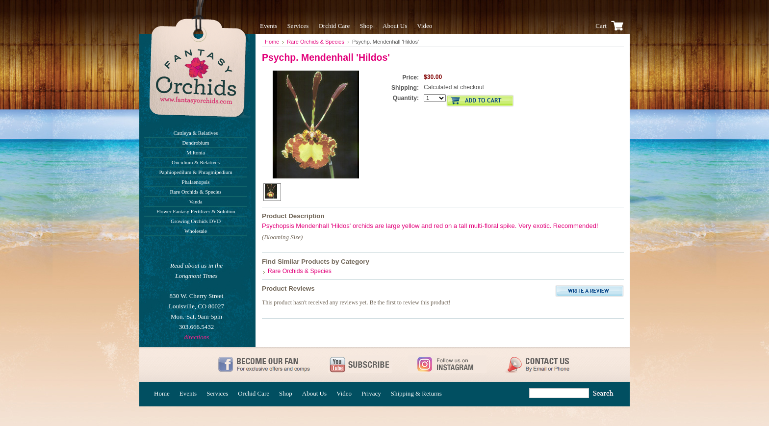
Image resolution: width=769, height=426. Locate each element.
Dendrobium (195, 143)
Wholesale (195, 231)
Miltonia (195, 152)
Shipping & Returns (416, 393)
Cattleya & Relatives (196, 133)
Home (272, 42)
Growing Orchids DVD (196, 221)
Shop (366, 25)
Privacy (371, 393)
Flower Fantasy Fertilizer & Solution (195, 211)
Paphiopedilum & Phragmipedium (195, 172)
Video (424, 25)
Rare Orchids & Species (196, 192)
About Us (395, 25)
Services (297, 25)
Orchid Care (334, 25)
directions (196, 337)
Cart (610, 26)
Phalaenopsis (196, 182)
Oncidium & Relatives (196, 162)
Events (268, 25)
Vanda (195, 201)
